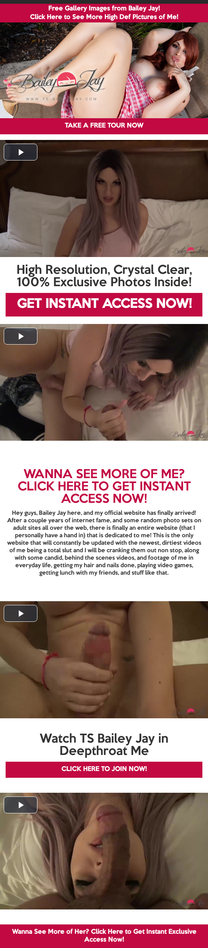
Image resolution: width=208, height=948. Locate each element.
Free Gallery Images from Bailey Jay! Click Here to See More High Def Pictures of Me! (104, 13)
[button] (20, 152)
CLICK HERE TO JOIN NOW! (104, 769)
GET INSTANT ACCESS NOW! (104, 304)
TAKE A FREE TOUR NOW (104, 126)
